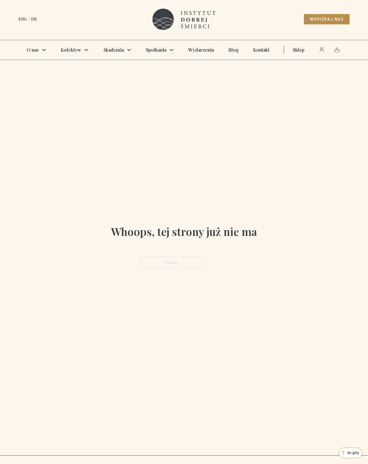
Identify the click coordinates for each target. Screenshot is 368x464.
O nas (33, 50)
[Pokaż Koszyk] (337, 50)
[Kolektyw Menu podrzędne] (86, 50)
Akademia (113, 50)
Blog (233, 50)
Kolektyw (71, 50)
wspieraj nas (327, 19)
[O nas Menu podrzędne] (44, 50)
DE (34, 19)
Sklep (298, 50)
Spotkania (156, 50)
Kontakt (261, 50)
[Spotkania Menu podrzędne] (171, 50)
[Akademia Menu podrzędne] (129, 50)
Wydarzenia (201, 50)
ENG (22, 19)
